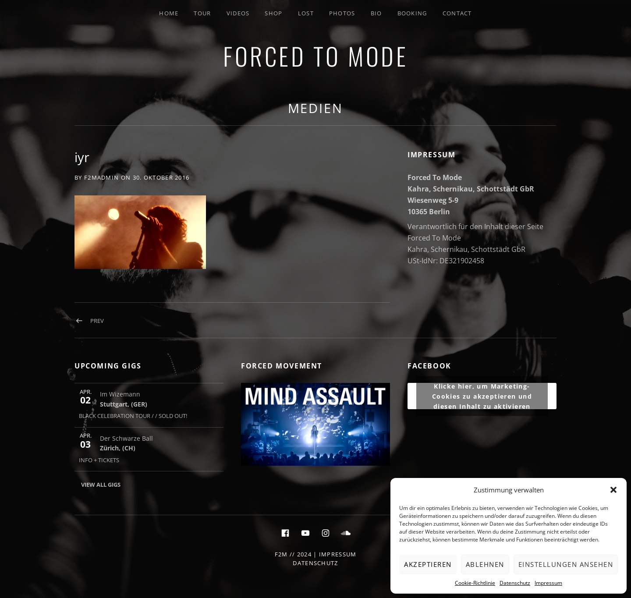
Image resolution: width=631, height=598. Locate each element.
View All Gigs (101, 484)
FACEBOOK (429, 366)
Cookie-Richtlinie (475, 583)
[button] (613, 489)
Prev (97, 321)
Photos (342, 13)
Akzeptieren (428, 564)
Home (168, 13)
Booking (412, 13)
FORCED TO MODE (315, 56)
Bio (376, 13)
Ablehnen (485, 564)
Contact (457, 13)
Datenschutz (515, 583)
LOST (306, 13)
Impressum (548, 583)
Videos (238, 13)
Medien (315, 108)
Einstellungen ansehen (565, 564)
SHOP (273, 13)
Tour (202, 13)
